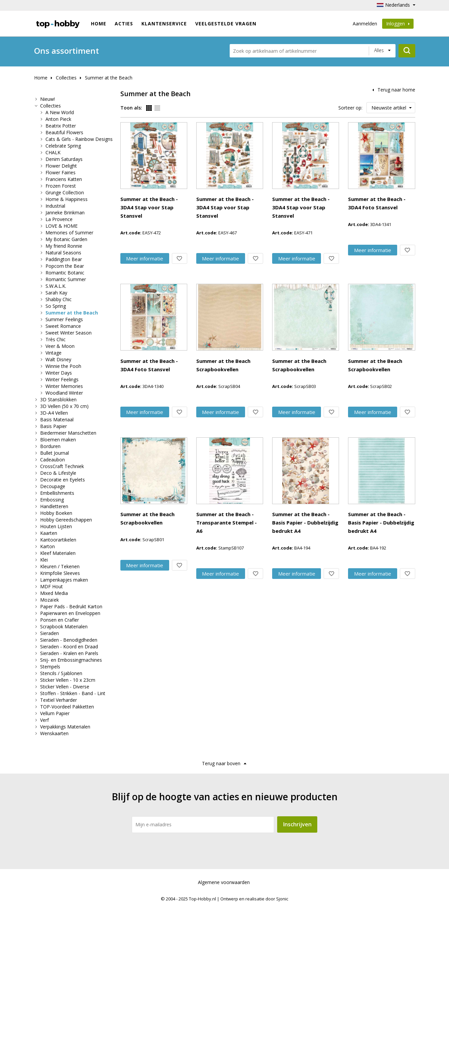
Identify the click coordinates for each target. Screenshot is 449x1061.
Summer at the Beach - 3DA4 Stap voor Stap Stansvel (226, 126)
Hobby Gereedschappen (66, 519)
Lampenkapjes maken (64, 580)
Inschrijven (297, 980)
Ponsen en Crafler (59, 620)
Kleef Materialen (58, 553)
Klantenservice (164, 23)
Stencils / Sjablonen (61, 673)
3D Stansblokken (58, 399)
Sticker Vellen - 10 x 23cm (67, 680)
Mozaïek (49, 600)
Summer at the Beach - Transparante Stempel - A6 (222, 688)
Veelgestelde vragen (225, 23)
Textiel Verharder (58, 700)
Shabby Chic (58, 299)
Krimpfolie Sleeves (60, 573)
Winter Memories (64, 386)
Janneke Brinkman (65, 212)
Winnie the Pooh (63, 366)
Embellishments (57, 493)
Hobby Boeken (56, 513)
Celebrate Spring (63, 146)
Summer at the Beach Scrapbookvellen (207, 438)
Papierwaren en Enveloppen (70, 613)
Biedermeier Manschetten (68, 433)
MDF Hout (51, 586)
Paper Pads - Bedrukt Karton (71, 606)
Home (98, 23)
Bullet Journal (54, 453)
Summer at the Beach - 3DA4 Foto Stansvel (212, 313)
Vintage (53, 353)
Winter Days (58, 373)
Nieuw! (47, 99)
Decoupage (52, 486)
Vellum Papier (55, 713)
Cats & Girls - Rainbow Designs (79, 139)
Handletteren (54, 506)
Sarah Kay (56, 292)
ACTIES (124, 23)
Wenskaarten (54, 733)
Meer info (185, 162)
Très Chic (55, 339)
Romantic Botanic (64, 272)
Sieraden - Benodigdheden (68, 640)
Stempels (50, 666)
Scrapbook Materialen (64, 626)
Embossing (52, 499)
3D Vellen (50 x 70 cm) (64, 406)
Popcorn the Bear (64, 266)
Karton (47, 546)
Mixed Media (54, 593)
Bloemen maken (58, 439)
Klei (44, 560)
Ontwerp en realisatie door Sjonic (254, 1055)
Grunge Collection (64, 192)
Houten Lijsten (56, 526)
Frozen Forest (60, 186)
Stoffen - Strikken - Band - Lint (72, 693)
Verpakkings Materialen (65, 726)
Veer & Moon (60, 346)
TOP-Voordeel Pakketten (67, 706)
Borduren (50, 446)
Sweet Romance (63, 326)
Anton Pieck (58, 119)
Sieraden (49, 633)
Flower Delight (61, 166)
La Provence (59, 219)
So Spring (55, 306)
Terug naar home (396, 89)
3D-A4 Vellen (54, 413)
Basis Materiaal (57, 419)
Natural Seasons (63, 252)
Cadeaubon (52, 459)
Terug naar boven (221, 919)
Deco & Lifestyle (58, 473)
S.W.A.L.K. (55, 286)
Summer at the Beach (108, 77)
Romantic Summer (65, 279)
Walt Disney (58, 359)
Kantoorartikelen (58, 540)
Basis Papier (53, 426)
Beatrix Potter (60, 126)
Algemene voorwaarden (224, 1038)
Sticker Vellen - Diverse (64, 686)
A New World (59, 112)
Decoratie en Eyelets (62, 479)
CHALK (53, 152)
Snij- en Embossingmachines (71, 660)
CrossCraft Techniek (62, 466)
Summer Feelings (64, 319)
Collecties (66, 77)
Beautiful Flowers (64, 132)
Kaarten (48, 533)
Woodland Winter (64, 393)
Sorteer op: (350, 107)
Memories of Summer (69, 232)
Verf (44, 720)
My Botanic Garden (66, 239)
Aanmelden (365, 23)
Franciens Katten (63, 179)
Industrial (55, 206)
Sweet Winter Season (68, 333)
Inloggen (398, 23)
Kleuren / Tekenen (60, 566)
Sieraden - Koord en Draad (69, 646)
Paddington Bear (63, 259)
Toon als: (131, 107)
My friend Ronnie (63, 246)
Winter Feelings (62, 379)
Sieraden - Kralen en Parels (69, 653)
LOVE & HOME (61, 226)
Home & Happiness (66, 199)
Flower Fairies (60, 172)
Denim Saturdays (64, 159)
